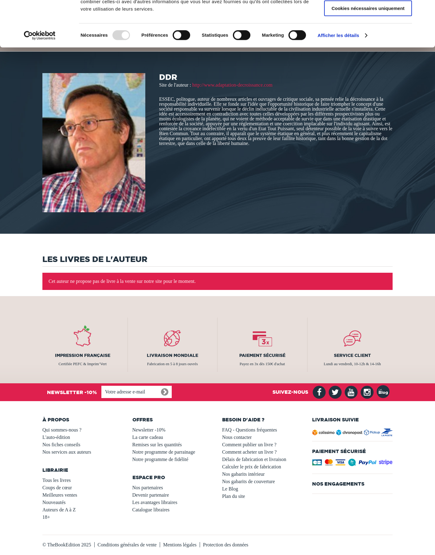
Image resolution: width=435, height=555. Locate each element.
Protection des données (226, 544)
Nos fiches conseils (61, 444)
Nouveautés (54, 502)
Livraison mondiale (172, 355)
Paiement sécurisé (262, 355)
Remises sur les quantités (157, 444)
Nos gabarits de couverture (248, 481)
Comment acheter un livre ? (249, 452)
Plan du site (233, 496)
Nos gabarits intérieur (243, 474)
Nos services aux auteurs (66, 452)
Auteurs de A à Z (59, 509)
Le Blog (230, 488)
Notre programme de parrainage (163, 452)
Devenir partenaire (150, 495)
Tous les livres (56, 480)
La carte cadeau (147, 437)
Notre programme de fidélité (160, 459)
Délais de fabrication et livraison (254, 459)
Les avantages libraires (155, 502)
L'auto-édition (56, 437)
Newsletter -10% (149, 429)
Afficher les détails (338, 78)
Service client (352, 355)
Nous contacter (237, 437)
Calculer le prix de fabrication (251, 466)
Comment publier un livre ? (249, 444)
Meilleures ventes (59, 495)
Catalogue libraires (151, 509)
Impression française (82, 355)
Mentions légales (180, 544)
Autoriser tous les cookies (368, 15)
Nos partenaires (147, 487)
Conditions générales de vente (127, 544)
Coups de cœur (57, 487)
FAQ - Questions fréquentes (249, 429)
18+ (46, 517)
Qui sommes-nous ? (61, 429)
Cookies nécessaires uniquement (368, 51)
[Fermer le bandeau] (425, 9)
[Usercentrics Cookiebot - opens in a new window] (40, 78)
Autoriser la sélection (368, 33)
